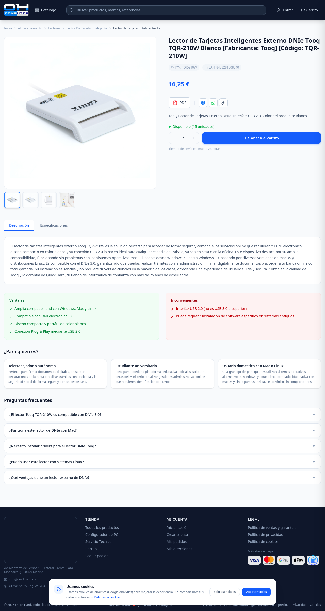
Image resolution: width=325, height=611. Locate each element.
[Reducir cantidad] (174, 138)
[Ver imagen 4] (67, 200)
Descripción (19, 225)
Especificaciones (54, 225)
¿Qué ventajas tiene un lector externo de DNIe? (162, 477)
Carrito (91, 548)
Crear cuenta (177, 534)
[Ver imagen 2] (30, 200)
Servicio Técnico (98, 541)
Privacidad (299, 605)
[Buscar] (71, 10)
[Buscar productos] (166, 10)
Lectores (54, 28)
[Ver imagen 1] (12, 200)
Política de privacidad (265, 534)
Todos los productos (102, 527)
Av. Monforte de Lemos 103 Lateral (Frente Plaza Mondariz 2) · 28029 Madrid (38, 570)
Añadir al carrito (261, 137)
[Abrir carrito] (309, 10)
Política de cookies (263, 541)
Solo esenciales (225, 592)
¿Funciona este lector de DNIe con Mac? (162, 430)
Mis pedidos (177, 541)
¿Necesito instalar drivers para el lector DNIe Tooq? (162, 446)
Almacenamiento (30, 28)
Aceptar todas (256, 592)
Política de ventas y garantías (272, 527)
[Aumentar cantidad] (194, 138)
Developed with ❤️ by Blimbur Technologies (140, 605)
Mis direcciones (179, 548)
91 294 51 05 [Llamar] (15, 586)
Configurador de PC (101, 534)
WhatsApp (40, 586)
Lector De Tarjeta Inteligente (87, 28)
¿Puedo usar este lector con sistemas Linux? (162, 461)
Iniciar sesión (178, 527)
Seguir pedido (97, 555)
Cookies (315, 605)
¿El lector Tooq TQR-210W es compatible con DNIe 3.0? (162, 414)
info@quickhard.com (21, 579)
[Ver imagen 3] (49, 200)
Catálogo (45, 10)
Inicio (8, 28)
